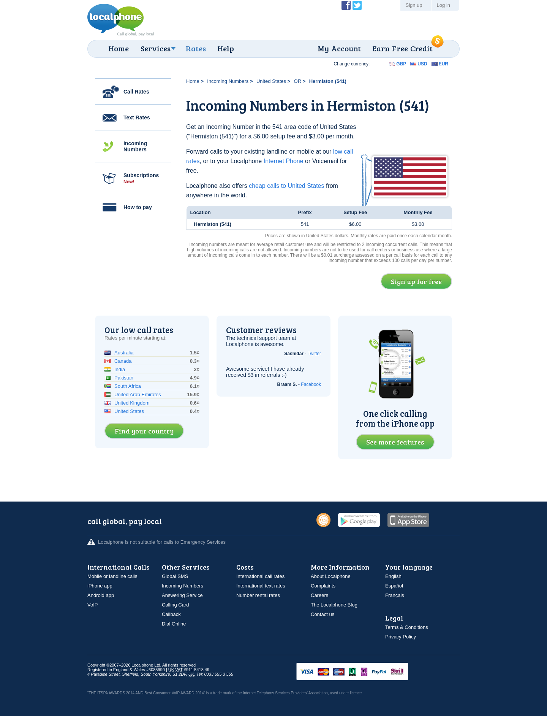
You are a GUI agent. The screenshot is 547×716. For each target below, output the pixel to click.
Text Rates (136, 117)
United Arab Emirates (137, 394)
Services (156, 48)
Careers (319, 595)
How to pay (137, 207)
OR (298, 81)
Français (394, 595)
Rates (196, 48)
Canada (123, 361)
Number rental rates (258, 595)
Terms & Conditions (406, 627)
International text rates (260, 586)
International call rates (260, 576)
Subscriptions (141, 178)
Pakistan (123, 378)
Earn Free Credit (402, 48)
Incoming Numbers (135, 146)
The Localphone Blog (334, 605)
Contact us (322, 614)
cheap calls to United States (286, 186)
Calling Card (175, 605)
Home (118, 48)
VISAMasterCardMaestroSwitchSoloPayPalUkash (362, 672)
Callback (171, 614)
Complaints (323, 586)
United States (271, 81)
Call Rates (136, 92)
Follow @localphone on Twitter (357, 5)
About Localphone (331, 576)
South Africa (127, 386)
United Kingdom (132, 403)
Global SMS (175, 576)
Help (225, 48)
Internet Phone (284, 161)
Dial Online (174, 624)
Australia (124, 353)
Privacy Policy (400, 637)
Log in (443, 5)
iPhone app (99, 586)
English (393, 576)
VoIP (92, 605)
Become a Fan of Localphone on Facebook (346, 5)
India (119, 369)
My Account (339, 48)
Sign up (413, 5)
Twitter (314, 353)
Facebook (311, 384)
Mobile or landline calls (112, 576)
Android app (100, 595)
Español (394, 586)
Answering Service (182, 595)
